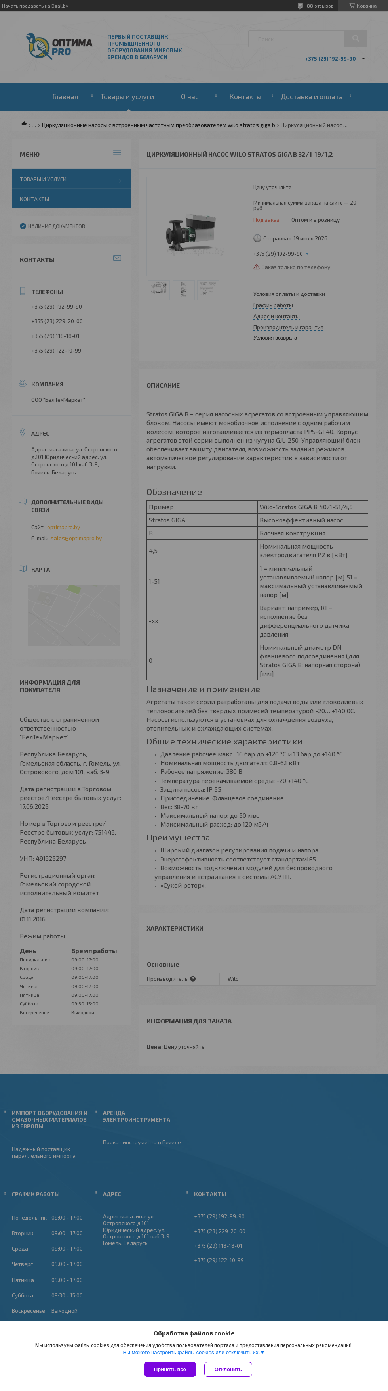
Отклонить (228, 1369)
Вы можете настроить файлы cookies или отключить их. (191, 1352)
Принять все (170, 1369)
